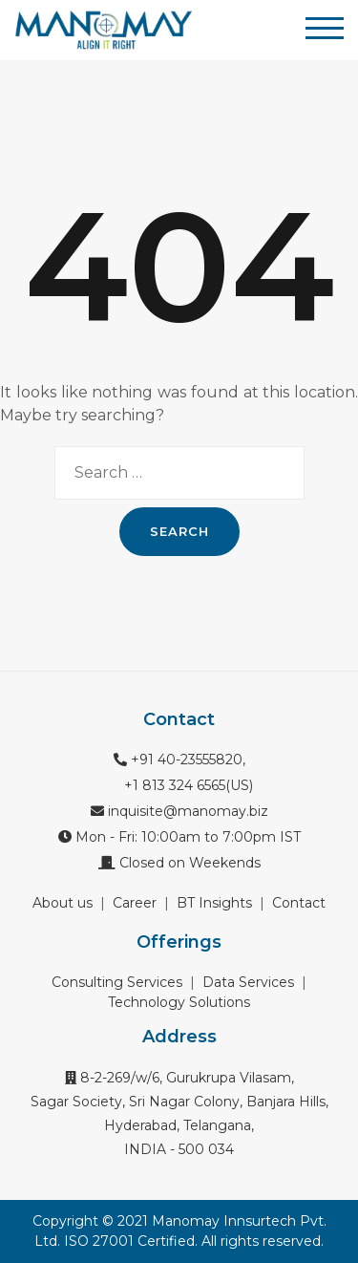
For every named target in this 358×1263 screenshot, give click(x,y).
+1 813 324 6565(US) (186, 785)
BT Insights (214, 902)
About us (62, 902)
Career (135, 902)
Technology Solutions (179, 1002)
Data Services (248, 982)
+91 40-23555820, (179, 759)
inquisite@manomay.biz (179, 811)
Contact (299, 902)
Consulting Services (117, 982)
